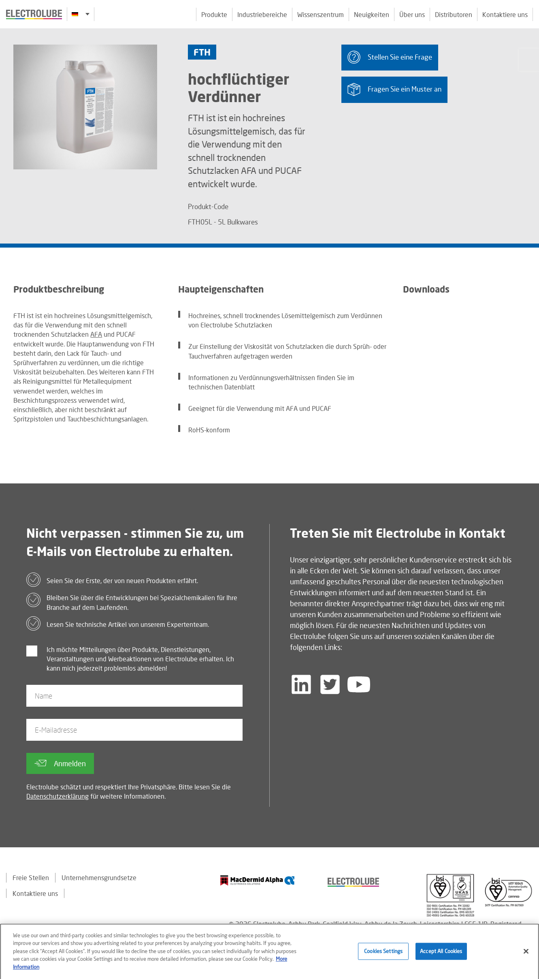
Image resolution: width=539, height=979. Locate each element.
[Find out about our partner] (257, 880)
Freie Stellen (31, 877)
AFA (96, 334)
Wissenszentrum (320, 14)
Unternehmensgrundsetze (99, 877)
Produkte (214, 14)
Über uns (412, 14)
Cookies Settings (383, 953)
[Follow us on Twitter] (330, 684)
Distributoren (453, 14)
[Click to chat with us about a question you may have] (529, 60)
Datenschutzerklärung (57, 796)
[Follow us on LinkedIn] (301, 684)
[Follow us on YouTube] (358, 684)
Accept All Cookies (441, 953)
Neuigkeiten (371, 14)
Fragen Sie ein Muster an (394, 89)
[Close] (526, 953)
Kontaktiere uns (505, 14)
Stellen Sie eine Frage (389, 57)
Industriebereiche (262, 14)
